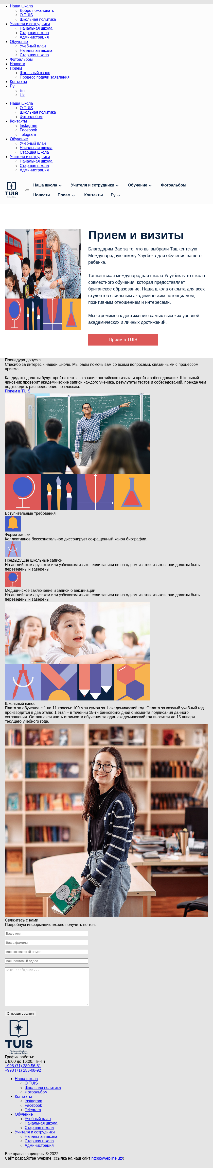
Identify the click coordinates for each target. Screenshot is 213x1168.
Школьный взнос (35, 73)
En (22, 90)
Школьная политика (38, 19)
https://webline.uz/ (107, 1166)
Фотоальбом (21, 59)
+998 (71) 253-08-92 (23, 1078)
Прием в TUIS (123, 339)
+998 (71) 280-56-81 (23, 1073)
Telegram (28, 134)
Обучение (19, 42)
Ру (12, 86)
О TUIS (26, 15)
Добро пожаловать (37, 10)
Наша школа (21, 6)
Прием (16, 68)
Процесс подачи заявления (45, 77)
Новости (17, 64)
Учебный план (33, 46)
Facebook (28, 130)
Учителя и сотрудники (30, 24)
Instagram (28, 125)
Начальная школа (36, 28)
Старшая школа (34, 33)
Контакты (18, 82)
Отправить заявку (20, 1021)
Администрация (34, 37)
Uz (22, 95)
